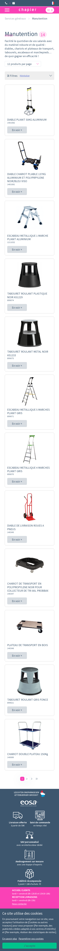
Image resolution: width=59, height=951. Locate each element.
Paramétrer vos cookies (31, 938)
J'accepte (29, 946)
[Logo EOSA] (29, 804)
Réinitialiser (25, 75)
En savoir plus (9, 938)
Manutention (39, 18)
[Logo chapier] (27, 10)
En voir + (17, 130)
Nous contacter (19, 903)
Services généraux (15, 18)
